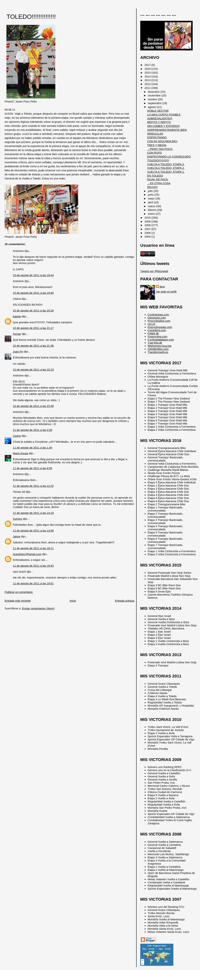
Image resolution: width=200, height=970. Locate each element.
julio (150, 190)
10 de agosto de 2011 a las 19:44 (33, 275)
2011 (147, 87)
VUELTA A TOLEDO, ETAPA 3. (165, 164)
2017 (147, 64)
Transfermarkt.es (158, 352)
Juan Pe (18, 351)
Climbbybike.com (158, 349)
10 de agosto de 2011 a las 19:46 (33, 292)
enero (152, 213)
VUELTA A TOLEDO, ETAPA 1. (165, 171)
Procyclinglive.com (159, 320)
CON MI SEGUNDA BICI (162, 141)
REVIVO (152, 187)
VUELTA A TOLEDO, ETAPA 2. (165, 167)
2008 (147, 225)
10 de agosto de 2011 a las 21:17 (33, 328)
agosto (152, 107)
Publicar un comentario (19, 592)
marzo (152, 206)
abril (151, 202)
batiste (17, 316)
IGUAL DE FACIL (157, 179)
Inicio (73, 600)
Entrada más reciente (18, 600)
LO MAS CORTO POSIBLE (164, 114)
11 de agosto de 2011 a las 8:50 (32, 468)
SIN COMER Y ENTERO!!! (163, 126)
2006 (147, 232)
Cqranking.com (157, 330)
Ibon (162, 286)
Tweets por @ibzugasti (154, 271)
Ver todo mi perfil (166, 291)
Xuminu (17, 518)
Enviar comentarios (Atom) (38, 608)
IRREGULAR (155, 133)
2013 (147, 80)
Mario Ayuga (20, 453)
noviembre (154, 95)
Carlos (17, 435)
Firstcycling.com (157, 336)
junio (151, 194)
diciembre (154, 91)
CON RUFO (154, 152)
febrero (152, 209)
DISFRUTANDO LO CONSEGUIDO (169, 156)
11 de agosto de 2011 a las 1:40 (32, 447)
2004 (147, 236)
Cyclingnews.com (158, 314)
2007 (147, 229)
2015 (147, 72)
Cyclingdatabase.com (161, 339)
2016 (147, 68)
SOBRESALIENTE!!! (159, 118)
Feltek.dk (153, 333)
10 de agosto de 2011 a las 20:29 (33, 310)
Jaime (16, 536)
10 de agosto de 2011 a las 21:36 (33, 345)
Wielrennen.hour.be (160, 345)
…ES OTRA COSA (158, 183)
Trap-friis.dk (155, 342)
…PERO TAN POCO (159, 149)
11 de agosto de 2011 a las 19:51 (33, 583)
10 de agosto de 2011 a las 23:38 (33, 406)
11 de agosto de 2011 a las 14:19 (33, 512)
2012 (147, 84)
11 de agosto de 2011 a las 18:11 (33, 548)
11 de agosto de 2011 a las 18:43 (33, 565)
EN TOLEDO (155, 175)
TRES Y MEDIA (156, 145)
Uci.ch (151, 323)
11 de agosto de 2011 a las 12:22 (33, 485)
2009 (147, 221)
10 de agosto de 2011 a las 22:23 (33, 369)
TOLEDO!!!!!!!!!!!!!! (31, 16)
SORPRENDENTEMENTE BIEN (167, 129)
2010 (147, 217)
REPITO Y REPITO (159, 122)
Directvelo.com (157, 317)
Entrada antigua (124, 600)
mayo (151, 198)
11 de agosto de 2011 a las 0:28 (32, 429)
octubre (153, 99)
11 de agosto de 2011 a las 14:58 (33, 530)
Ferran (17, 333)
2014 (147, 76)
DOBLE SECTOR (158, 110)
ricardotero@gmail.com (27, 554)
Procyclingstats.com (160, 327)
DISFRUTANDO (157, 137)
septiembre (155, 103)
